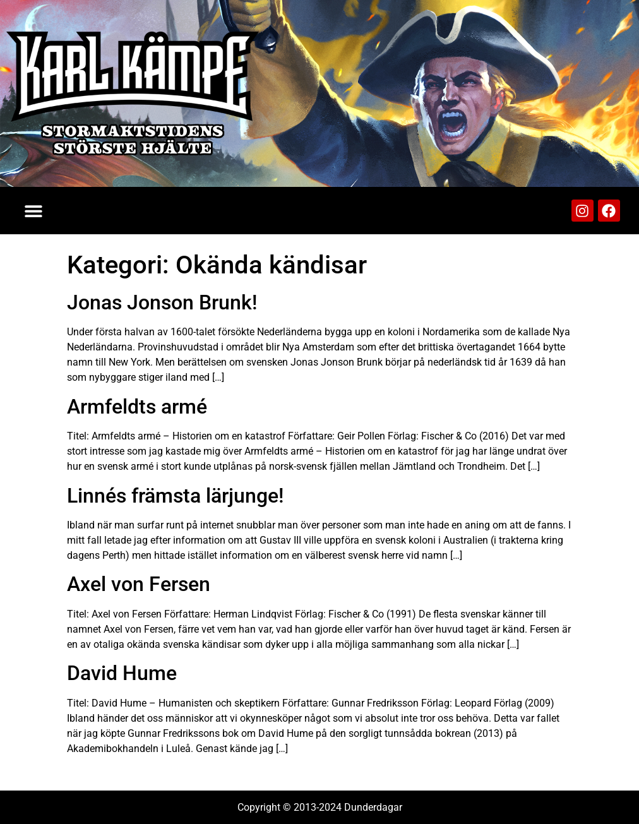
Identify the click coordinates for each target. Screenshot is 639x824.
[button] (33, 210)
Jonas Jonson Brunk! (162, 302)
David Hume (122, 673)
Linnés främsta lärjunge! (175, 496)
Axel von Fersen (138, 584)
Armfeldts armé (137, 407)
